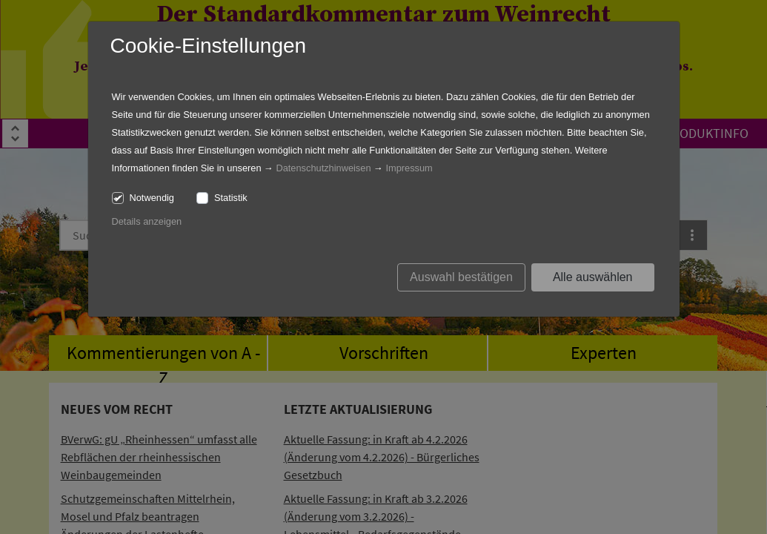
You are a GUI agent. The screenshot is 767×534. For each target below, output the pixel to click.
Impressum (408, 168)
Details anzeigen (147, 221)
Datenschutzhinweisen (323, 168)
